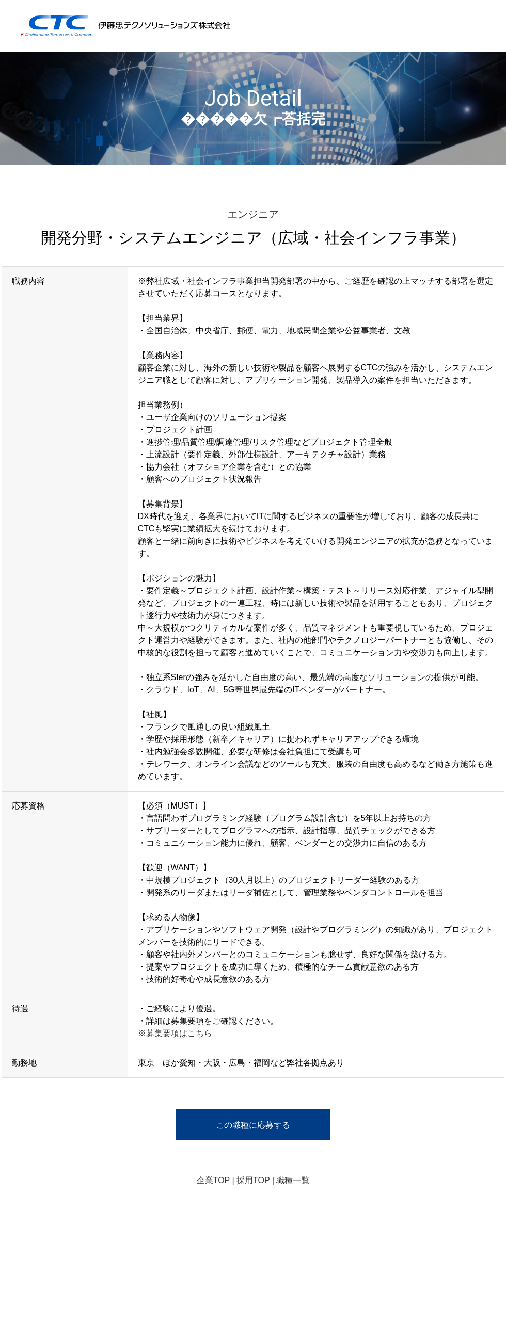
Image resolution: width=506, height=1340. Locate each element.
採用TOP (253, 1180)
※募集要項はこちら (175, 1033)
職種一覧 (292, 1180)
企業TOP (213, 1180)
